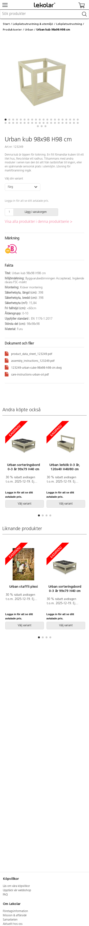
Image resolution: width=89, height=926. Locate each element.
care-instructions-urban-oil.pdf (27, 373)
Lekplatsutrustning (69, 24)
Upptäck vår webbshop (17, 890)
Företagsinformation (15, 911)
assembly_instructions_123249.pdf (30, 360)
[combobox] (44, 14)
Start (6, 24)
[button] (6, 120)
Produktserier (12, 29)
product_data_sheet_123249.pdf (28, 353)
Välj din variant (14, 178)
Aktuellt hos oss (13, 924)
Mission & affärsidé (15, 915)
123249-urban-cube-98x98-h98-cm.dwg (33, 367)
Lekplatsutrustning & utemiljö (33, 24)
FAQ (5, 894)
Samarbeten (10, 919)
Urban (29, 29)
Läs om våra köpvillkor (16, 886)
